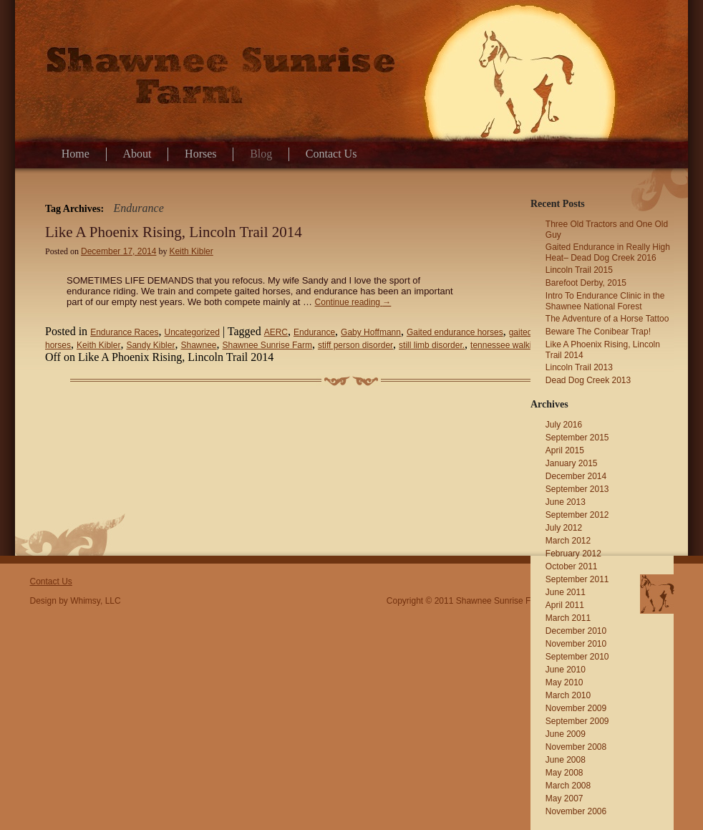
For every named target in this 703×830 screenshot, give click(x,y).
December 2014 (576, 476)
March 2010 (568, 695)
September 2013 (577, 489)
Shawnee (198, 345)
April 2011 (565, 605)
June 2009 (566, 734)
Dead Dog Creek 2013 (588, 380)
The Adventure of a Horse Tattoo (607, 319)
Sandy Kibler (150, 345)
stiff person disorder (355, 345)
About (137, 154)
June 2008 (566, 760)
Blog (261, 154)
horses (58, 345)
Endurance (314, 332)
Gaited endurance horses (455, 332)
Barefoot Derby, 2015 (586, 283)
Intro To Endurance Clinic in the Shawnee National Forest (605, 301)
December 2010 (576, 631)
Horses (200, 154)
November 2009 (576, 708)
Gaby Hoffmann (371, 332)
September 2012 (577, 515)
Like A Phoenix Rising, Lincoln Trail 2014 (173, 232)
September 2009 (577, 721)
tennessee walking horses (519, 345)
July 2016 (564, 425)
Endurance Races (124, 332)
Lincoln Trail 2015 (579, 270)
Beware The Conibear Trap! (598, 332)
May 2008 (564, 773)
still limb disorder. (432, 345)
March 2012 (568, 541)
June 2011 (566, 592)
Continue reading (353, 302)
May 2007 (564, 798)
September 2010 (577, 657)
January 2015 (572, 463)
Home (75, 154)
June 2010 (566, 670)
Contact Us (331, 154)
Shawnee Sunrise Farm (267, 345)
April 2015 (565, 450)
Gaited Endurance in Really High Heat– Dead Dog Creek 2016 (608, 252)
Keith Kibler (191, 251)
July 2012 (564, 528)
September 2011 (577, 579)
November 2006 (576, 811)
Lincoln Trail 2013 (579, 367)
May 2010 (564, 682)
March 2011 (568, 618)
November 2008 (576, 747)
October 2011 (572, 566)
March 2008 (568, 786)
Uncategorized (192, 332)
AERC (276, 332)
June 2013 (566, 502)
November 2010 (576, 644)
